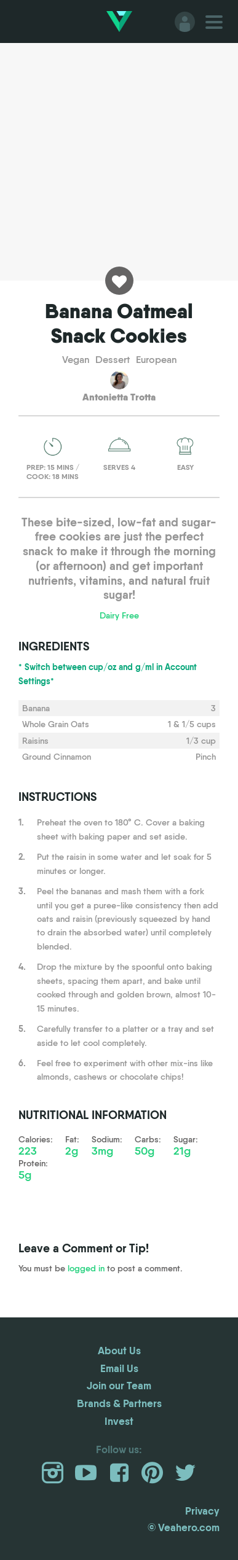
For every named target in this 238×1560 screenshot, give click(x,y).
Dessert (112, 359)
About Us (119, 1350)
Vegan (75, 359)
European (156, 359)
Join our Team (119, 1385)
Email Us (119, 1368)
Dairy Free (119, 615)
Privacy (202, 1510)
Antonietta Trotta (119, 397)
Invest (119, 1420)
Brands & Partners (119, 1403)
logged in (86, 1268)
